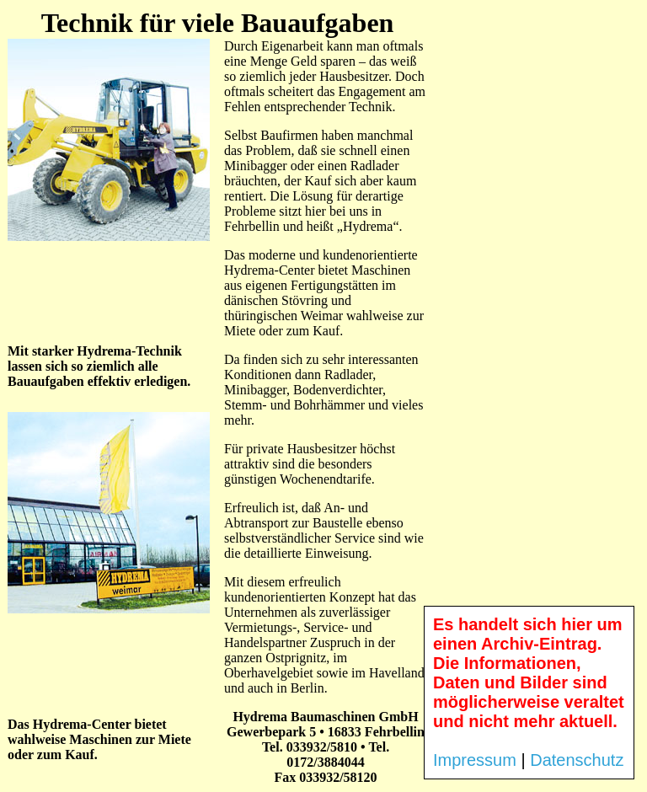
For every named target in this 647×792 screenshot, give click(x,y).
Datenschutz (576, 760)
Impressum (474, 760)
